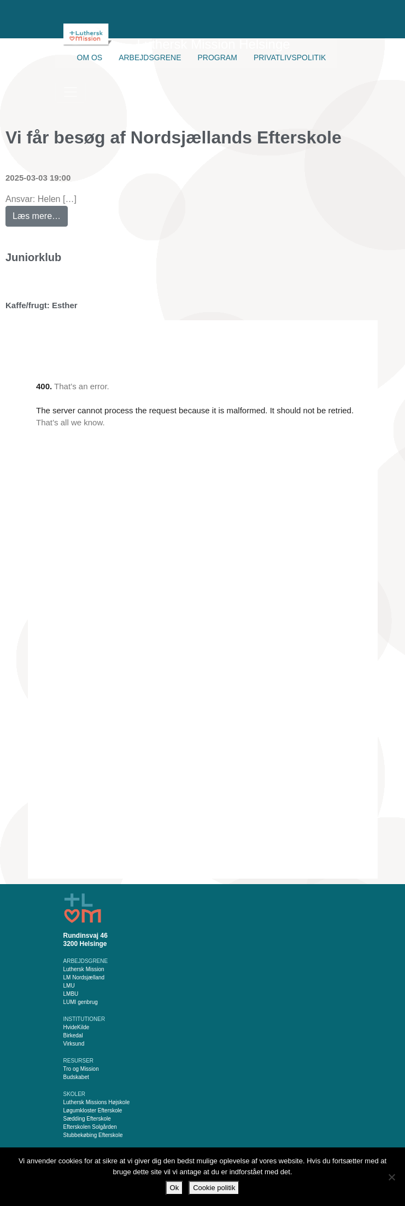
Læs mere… (40, 213)
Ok (174, 1188)
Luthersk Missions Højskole (96, 1102)
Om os (90, 57)
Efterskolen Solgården (90, 1127)
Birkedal (73, 1035)
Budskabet (76, 1077)
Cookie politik (214, 1188)
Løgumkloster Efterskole (92, 1110)
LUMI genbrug (80, 1002)
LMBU (71, 994)
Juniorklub (33, 257)
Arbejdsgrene (150, 57)
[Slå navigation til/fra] (70, 92)
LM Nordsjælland (84, 977)
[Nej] (391, 1177)
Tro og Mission (81, 1069)
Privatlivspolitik (290, 57)
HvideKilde (76, 1027)
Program (217, 57)
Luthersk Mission (83, 969)
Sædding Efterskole (87, 1119)
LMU (69, 986)
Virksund (74, 1044)
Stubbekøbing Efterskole (93, 1135)
